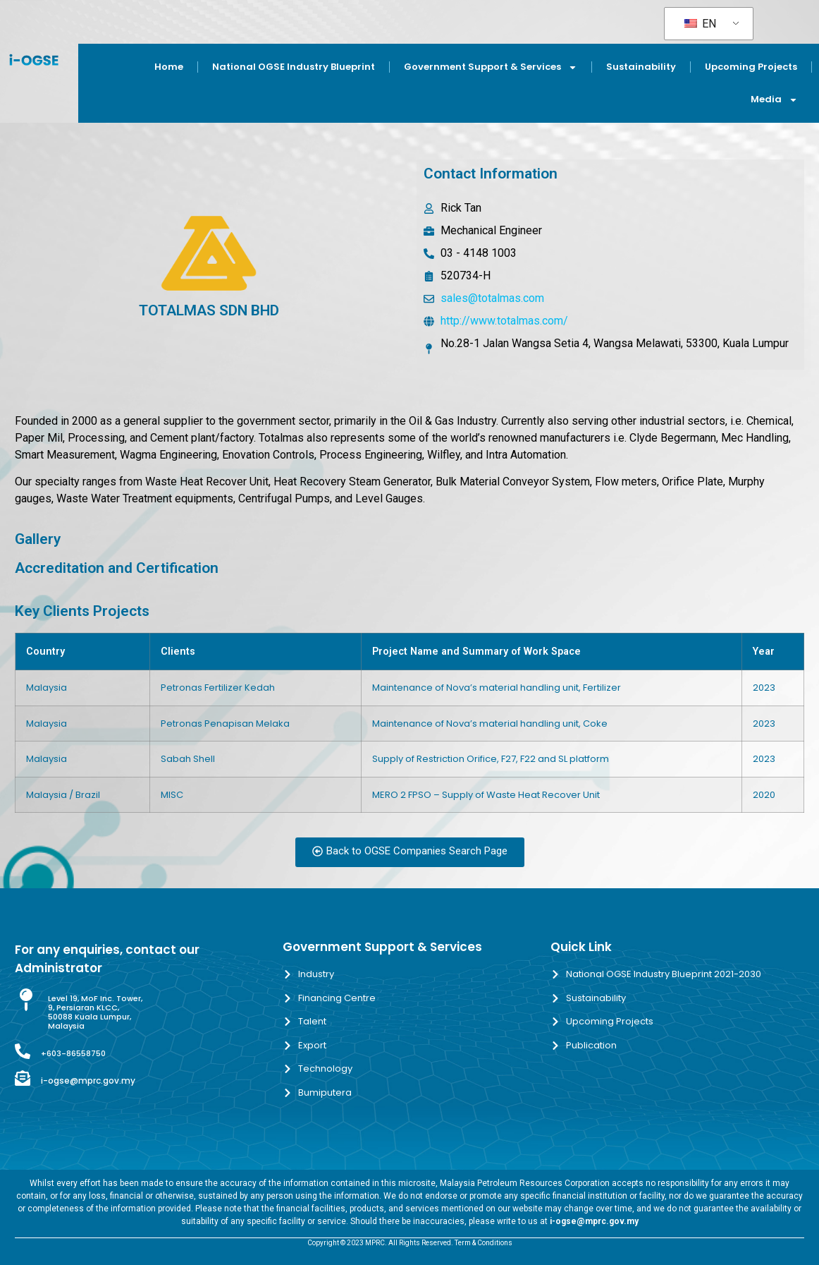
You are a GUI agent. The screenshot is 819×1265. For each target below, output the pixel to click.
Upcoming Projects (751, 66)
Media (774, 99)
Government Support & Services (490, 67)
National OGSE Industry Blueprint (293, 66)
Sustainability (641, 66)
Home (168, 66)
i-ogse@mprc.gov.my (88, 1081)
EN (700, 23)
